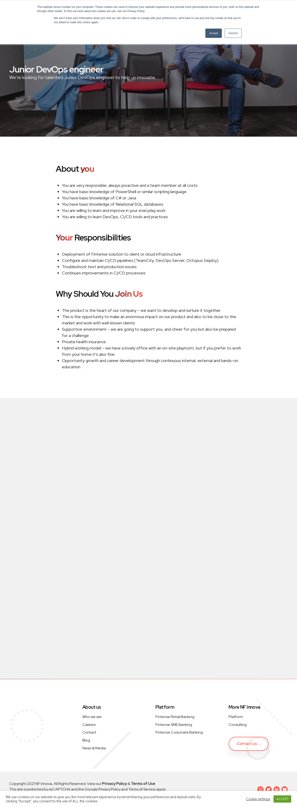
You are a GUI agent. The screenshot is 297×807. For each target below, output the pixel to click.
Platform (236, 716)
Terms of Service (142, 789)
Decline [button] (233, 33)
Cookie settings (258, 799)
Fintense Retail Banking (174, 716)
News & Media (94, 748)
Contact (89, 732)
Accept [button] (213, 33)
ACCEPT (282, 799)
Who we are (92, 716)
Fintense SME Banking (173, 724)
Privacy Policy (109, 789)
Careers (89, 724)
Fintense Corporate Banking (179, 732)
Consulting (238, 724)
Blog (86, 740)
